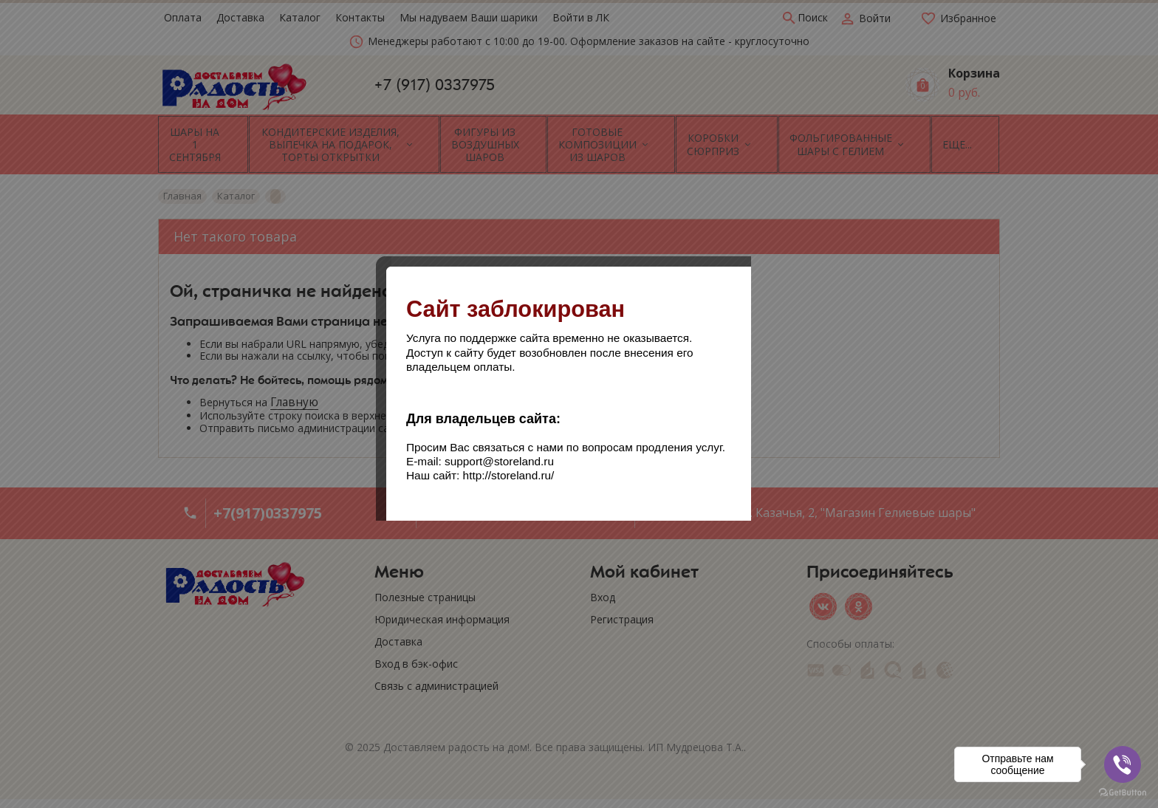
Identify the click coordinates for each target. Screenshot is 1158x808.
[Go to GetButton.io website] (1122, 793)
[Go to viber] (1122, 764)
